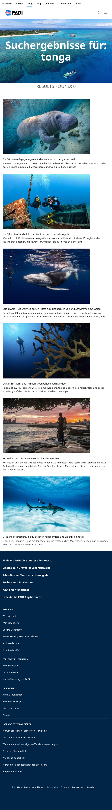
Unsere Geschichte (12, 629)
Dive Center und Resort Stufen (19, 737)
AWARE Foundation (12, 694)
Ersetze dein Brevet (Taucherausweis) (26, 568)
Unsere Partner (11, 672)
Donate (6, 715)
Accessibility (52, 787)
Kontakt (90, 787)
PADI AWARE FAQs (12, 701)
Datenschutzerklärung (34, 787)
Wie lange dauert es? (14, 757)
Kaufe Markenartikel (16, 589)
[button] (14, 13)
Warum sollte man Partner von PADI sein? (25, 730)
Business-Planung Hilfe (15, 751)
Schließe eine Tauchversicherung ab (25, 575)
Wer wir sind (9, 616)
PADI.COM (7, 3)
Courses (50, 3)
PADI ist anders (11, 622)
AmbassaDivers (11, 643)
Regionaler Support (13, 771)
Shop (39, 3)
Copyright (65, 787)
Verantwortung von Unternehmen (20, 636)
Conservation (65, 3)
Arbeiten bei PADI (12, 649)
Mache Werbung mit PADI (16, 679)
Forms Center (78, 787)
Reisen (19, 3)
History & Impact (11, 708)
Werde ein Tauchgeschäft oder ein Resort (25, 764)
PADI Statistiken (11, 665)
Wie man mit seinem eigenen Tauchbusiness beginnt (31, 744)
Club (78, 3)
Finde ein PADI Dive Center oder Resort (27, 560)
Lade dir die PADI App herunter (22, 597)
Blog (29, 3)
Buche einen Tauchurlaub (18, 582)
